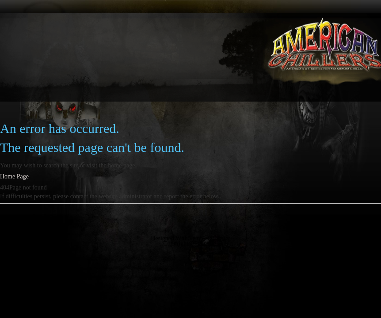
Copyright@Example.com (195, 243)
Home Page (14, 176)
